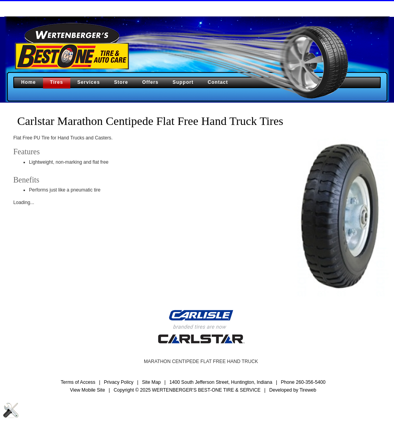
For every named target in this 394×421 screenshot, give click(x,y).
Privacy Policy (119, 382)
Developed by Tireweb (292, 390)
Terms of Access (78, 382)
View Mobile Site (87, 390)
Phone (303, 382)
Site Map (151, 382)
